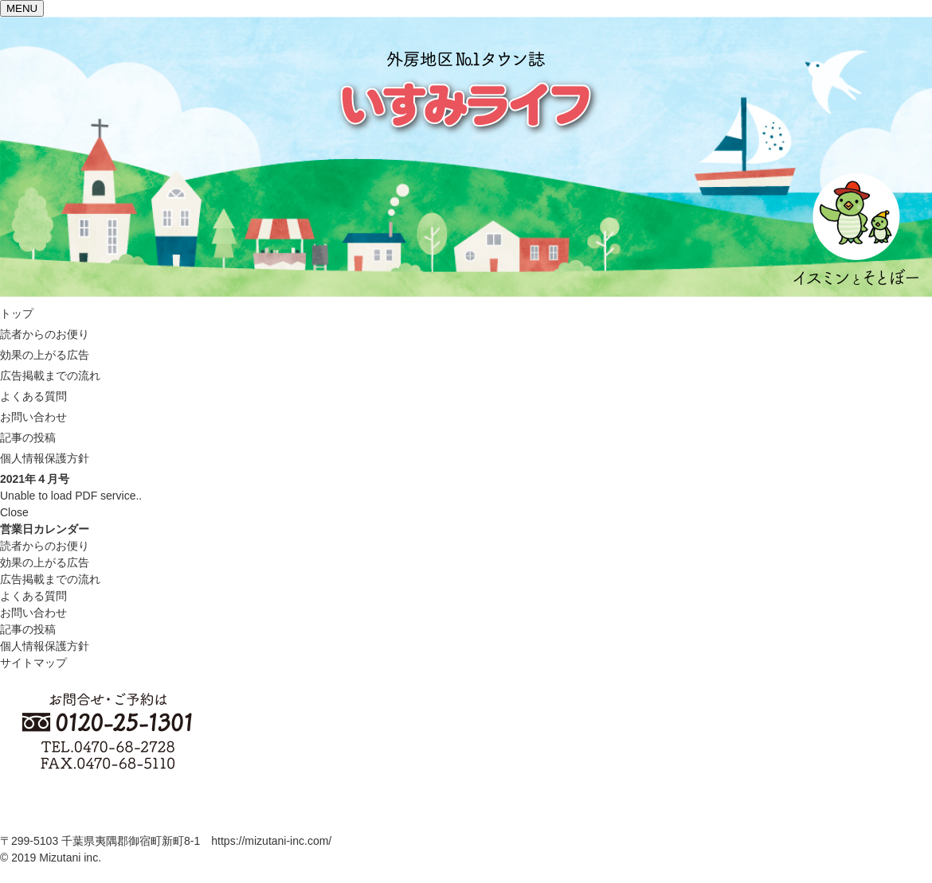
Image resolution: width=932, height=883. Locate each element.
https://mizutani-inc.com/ (271, 840)
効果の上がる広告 (44, 562)
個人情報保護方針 (44, 646)
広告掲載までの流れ (50, 579)
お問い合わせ (33, 612)
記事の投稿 (28, 629)
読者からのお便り (44, 545)
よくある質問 (33, 595)
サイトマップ (33, 662)
